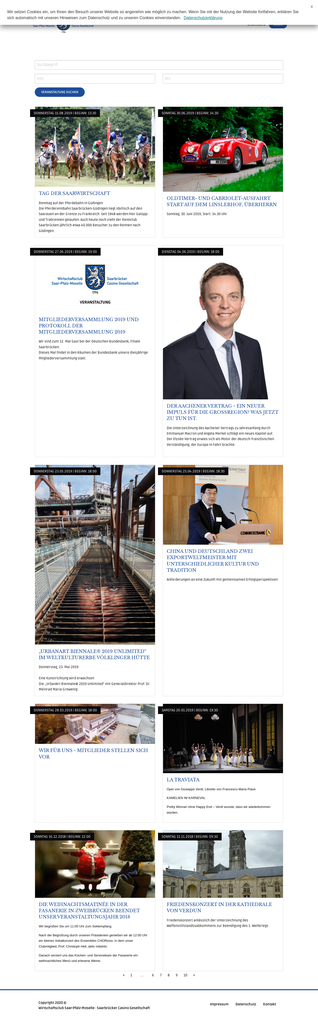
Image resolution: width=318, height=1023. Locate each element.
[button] (183, 18)
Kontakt (269, 1004)
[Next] (194, 975)
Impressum (219, 1004)
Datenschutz (246, 1004)
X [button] (312, 7)
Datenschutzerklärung (203, 18)
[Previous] (123, 975)
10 (185, 975)
